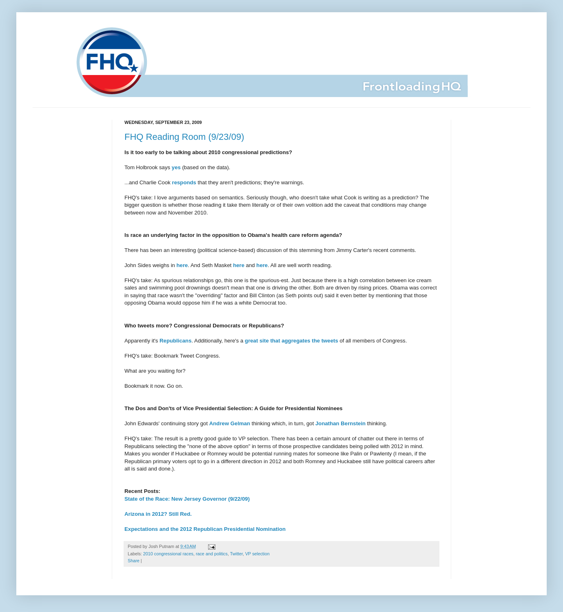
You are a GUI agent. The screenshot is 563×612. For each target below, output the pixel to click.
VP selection (257, 553)
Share (134, 560)
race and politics (212, 553)
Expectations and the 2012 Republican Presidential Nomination (205, 529)
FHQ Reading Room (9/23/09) (184, 137)
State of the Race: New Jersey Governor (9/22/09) (187, 499)
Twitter (236, 553)
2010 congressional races (168, 553)
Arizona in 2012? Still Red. (158, 514)
